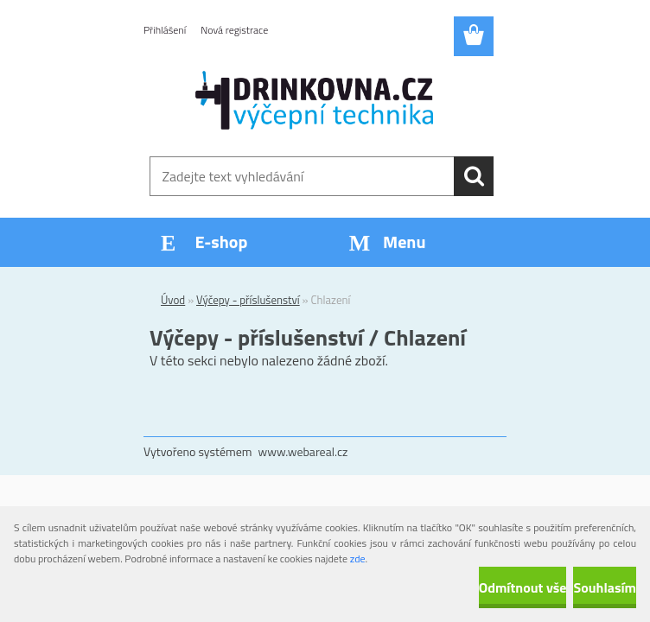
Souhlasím (604, 587)
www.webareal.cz (303, 451)
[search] (474, 176)
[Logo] (314, 100)
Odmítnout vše (523, 587)
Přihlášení (164, 30)
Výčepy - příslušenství (248, 299)
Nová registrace (234, 30)
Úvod (173, 299)
